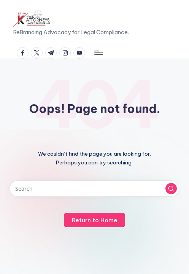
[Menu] (98, 53)
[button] (171, 188)
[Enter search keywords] (94, 188)
